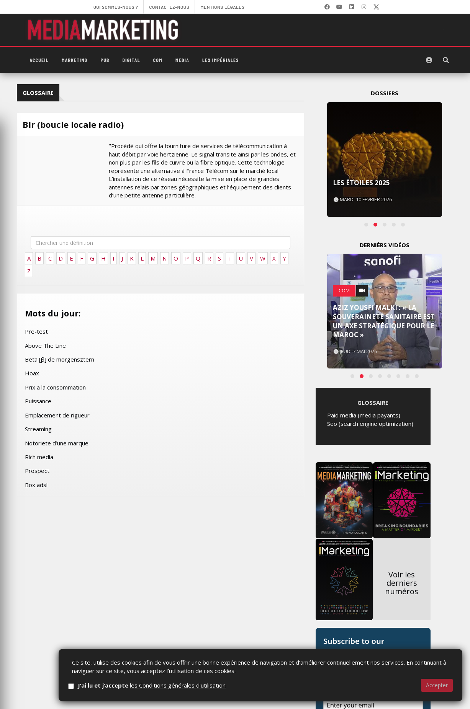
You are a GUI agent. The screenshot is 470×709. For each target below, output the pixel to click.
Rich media (39, 457)
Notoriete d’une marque (56, 443)
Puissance (38, 401)
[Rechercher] (446, 60)
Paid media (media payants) (363, 645)
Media (182, 60)
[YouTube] (339, 7)
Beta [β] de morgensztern (59, 359)
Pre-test (36, 331)
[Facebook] (327, 7)
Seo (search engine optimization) (370, 653)
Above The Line (45, 345)
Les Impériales (220, 60)
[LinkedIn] (351, 7)
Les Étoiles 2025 (361, 182)
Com (157, 60)
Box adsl (36, 485)
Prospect (37, 470)
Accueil (39, 60)
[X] (376, 7)
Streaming (38, 429)
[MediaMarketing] (104, 29)
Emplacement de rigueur (57, 415)
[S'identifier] (429, 60)
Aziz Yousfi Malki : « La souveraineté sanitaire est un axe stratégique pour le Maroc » (384, 436)
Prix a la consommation (55, 387)
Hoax (32, 373)
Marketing (75, 60)
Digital (131, 60)
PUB (105, 60)
